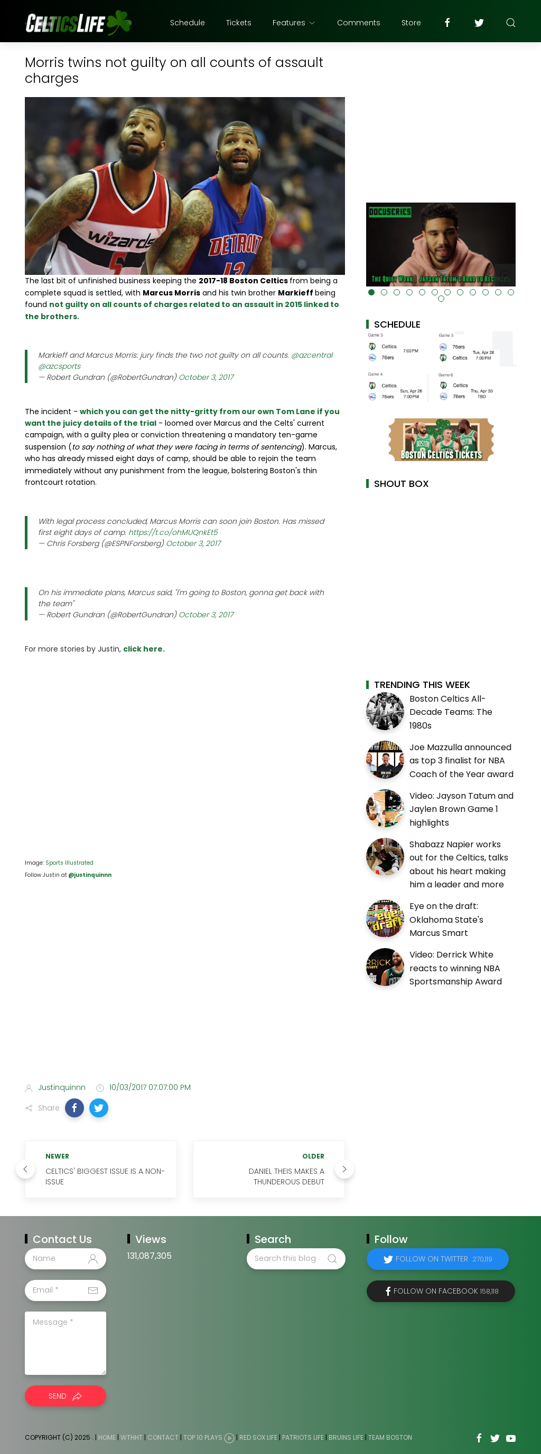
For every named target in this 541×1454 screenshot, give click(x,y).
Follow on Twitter (444, 1259)
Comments (358, 22)
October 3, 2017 (206, 377)
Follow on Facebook (446, 1291)
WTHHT (131, 1437)
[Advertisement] (185, 991)
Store (411, 22)
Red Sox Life (258, 1437)
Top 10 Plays (202, 1437)
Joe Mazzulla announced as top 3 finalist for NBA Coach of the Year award (461, 760)
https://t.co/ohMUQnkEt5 (173, 532)
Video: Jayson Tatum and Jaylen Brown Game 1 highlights (461, 809)
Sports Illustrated (69, 863)
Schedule (187, 22)
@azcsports (59, 366)
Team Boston (390, 1437)
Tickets (238, 22)
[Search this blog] (296, 1258)
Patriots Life (303, 1437)
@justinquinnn (89, 875)
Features (294, 22)
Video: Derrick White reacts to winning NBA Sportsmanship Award (455, 968)
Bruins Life (346, 1437)
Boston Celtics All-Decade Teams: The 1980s (450, 712)
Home (107, 1437)
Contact (163, 1437)
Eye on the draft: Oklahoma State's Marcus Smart (446, 919)
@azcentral (311, 355)
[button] (74, 1107)
